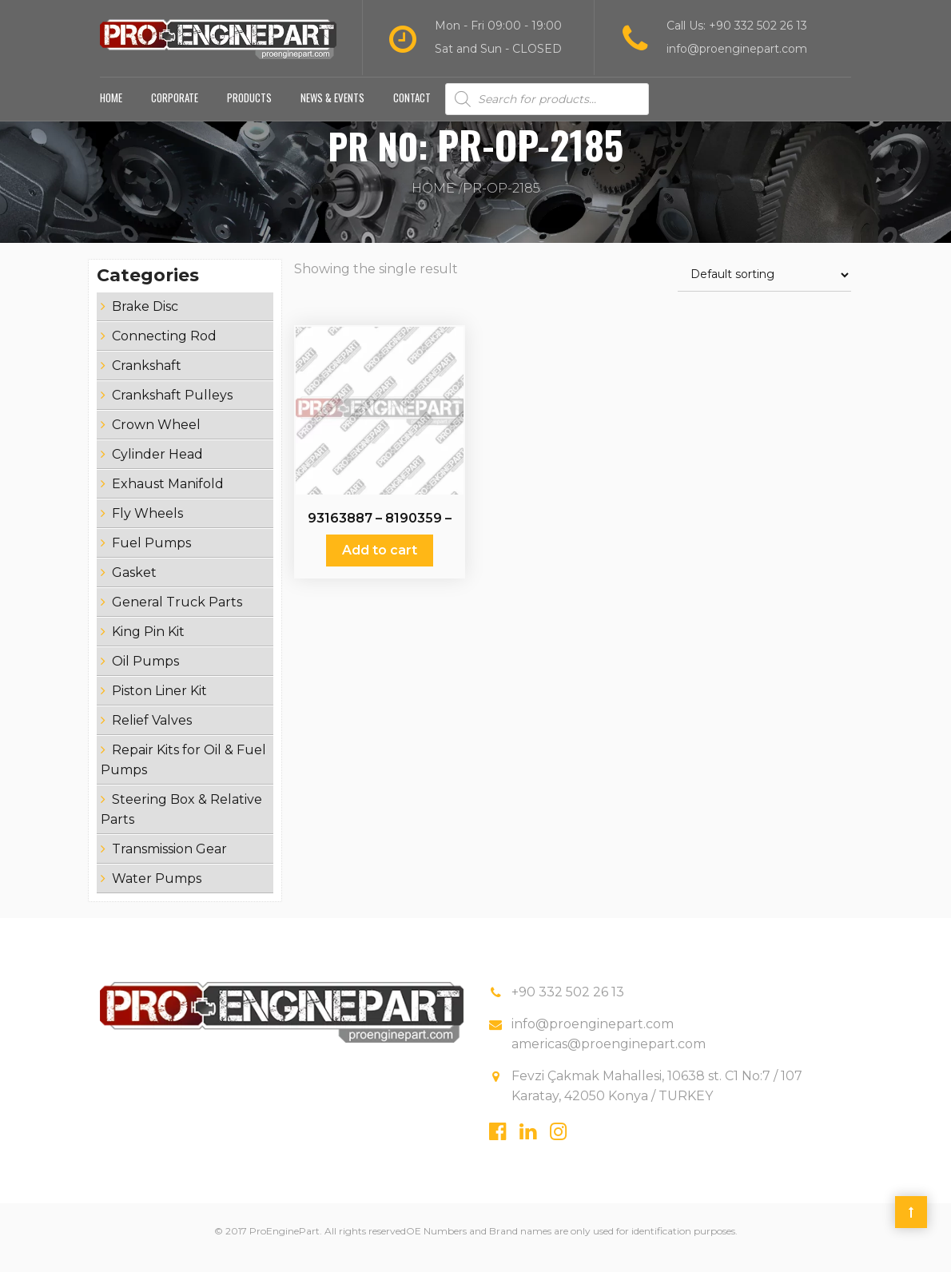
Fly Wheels (147, 526)
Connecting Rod (164, 348)
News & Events (332, 110)
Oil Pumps (145, 674)
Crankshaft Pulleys (172, 407)
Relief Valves (152, 733)
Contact (412, 110)
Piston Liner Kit (159, 703)
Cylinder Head (157, 467)
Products (249, 110)
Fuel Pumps (151, 555)
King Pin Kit (148, 644)
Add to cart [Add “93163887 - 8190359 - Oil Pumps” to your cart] (379, 562)
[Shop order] (764, 288)
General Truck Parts (177, 614)
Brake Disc (145, 319)
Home (111, 110)
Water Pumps (156, 891)
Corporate (174, 110)
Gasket (134, 585)
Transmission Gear (169, 861)
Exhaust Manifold (168, 496)
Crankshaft (146, 378)
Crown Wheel (156, 437)
